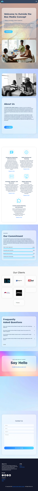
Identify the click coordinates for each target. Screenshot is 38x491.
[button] (19, 327)
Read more (8, 31)
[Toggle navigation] (36, 1)
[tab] (19, 327)
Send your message (19, 447)
